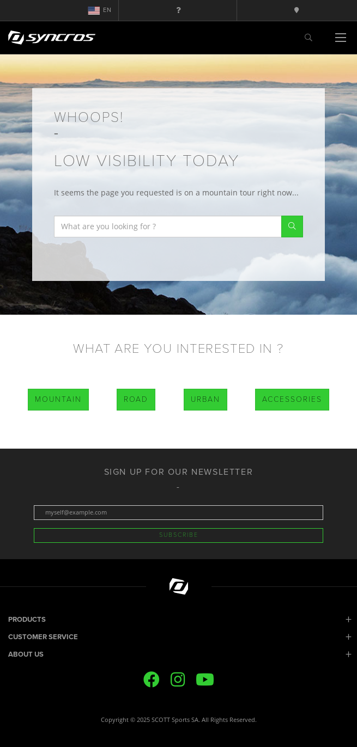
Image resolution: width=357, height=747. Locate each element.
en (100, 10)
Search (292, 226)
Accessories (292, 399)
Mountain (58, 399)
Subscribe (178, 534)
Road (136, 399)
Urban (205, 399)
